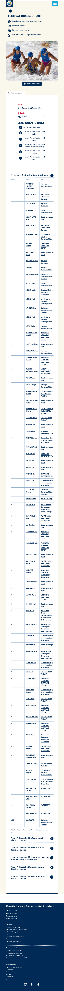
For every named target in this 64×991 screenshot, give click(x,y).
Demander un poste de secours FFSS (16, 958)
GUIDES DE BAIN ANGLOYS (46, 419)
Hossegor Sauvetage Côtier (46, 185)
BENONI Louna (30, 735)
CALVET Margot (31, 385)
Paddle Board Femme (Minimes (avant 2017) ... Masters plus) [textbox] (33, 108)
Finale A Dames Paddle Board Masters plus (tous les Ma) (32, 145)
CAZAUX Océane (31, 438)
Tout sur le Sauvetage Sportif (14, 967)
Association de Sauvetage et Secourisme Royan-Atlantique (46, 508)
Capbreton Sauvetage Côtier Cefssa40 (46, 276)
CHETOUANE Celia (32, 717)
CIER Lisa (29, 267)
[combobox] (33, 108)
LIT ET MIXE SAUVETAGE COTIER (45, 246)
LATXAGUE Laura (31, 418)
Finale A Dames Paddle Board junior (32, 139)
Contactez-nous (11, 916)
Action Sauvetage (47, 499)
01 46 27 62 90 (11, 911)
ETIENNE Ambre (31, 678)
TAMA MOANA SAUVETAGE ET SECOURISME (46, 518)
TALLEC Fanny (30, 699)
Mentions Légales (12, 919)
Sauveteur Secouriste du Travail (15, 936)
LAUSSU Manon (31, 595)
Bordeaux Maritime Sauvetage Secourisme (47, 292)
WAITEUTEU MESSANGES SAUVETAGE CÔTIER (45, 336)
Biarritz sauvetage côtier (47, 218)
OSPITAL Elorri (30, 525)
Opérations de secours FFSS (14, 951)
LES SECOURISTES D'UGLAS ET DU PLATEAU (47, 394)
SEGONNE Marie (31, 604)
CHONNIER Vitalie (31, 581)
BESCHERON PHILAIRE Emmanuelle (30, 186)
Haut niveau (9, 969)
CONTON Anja (30, 588)
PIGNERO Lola (30, 378)
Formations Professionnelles (14, 941)
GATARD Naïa (30, 505)
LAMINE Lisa (30, 636)
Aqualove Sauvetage (44, 205)
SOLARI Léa (30, 460)
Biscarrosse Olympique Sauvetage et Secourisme (45, 573)
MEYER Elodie (30, 283)
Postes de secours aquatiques (14, 955)
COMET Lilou (30, 481)
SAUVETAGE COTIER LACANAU (47, 455)
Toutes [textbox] (24, 117)
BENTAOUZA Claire (32, 261)
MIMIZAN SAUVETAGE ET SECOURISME (46, 371)
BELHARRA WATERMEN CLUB (47, 432)
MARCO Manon (31, 195)
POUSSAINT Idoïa (31, 447)
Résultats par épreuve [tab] (15, 93)
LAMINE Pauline (31, 663)
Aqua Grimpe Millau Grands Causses (45, 197)
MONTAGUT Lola (31, 234)
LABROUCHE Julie (31, 532)
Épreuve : (21, 105)
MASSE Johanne (31, 624)
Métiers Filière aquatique (13, 932)
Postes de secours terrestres (14, 953)
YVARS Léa (29, 672)
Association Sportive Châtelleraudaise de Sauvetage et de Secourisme (46, 615)
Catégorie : (21, 113)
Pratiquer (8, 972)
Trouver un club (11, 914)
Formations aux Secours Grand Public (16, 929)
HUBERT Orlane (31, 499)
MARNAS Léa (30, 424)
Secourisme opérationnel (13, 948)
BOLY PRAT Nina (31, 554)
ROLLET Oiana (30, 645)
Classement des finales (29, 127)
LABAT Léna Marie (32, 344)
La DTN (8, 979)
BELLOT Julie (30, 611)
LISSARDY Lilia (30, 299)
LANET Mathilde (31, 779)
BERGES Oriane (31, 724)
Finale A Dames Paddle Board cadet (32, 133)
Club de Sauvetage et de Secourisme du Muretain (47, 440)
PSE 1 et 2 (9, 934)
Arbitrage (8, 974)
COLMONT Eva (30, 820)
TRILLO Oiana (30, 204)
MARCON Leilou (31, 706)
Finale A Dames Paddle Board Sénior (32, 158)
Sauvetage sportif (11, 964)
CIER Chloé (29, 210)
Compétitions (10, 976)
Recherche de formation (13, 927)
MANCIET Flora (31, 308)
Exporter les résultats (32, 84)
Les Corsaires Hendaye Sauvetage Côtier (46, 237)
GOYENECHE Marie (32, 274)
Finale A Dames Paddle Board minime (32, 152)
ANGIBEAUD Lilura (32, 351)
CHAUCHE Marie (31, 764)
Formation (9, 924)
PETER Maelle (30, 454)
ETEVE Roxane (30, 431)
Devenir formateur (11, 939)
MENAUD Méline (31, 290)
